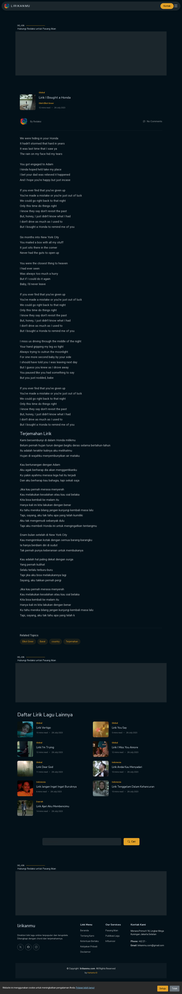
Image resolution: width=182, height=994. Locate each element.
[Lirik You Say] (101, 729)
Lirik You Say (119, 728)
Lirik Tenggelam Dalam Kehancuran (133, 787)
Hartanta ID (92, 973)
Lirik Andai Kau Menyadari (127, 767)
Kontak (167, 6)
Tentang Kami (87, 936)
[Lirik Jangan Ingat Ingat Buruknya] (25, 788)
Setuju (162, 988)
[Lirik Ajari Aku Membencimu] (25, 807)
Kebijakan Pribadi (88, 946)
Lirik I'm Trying (45, 747)
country (56, 641)
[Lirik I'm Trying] (25, 748)
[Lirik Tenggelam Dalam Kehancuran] (101, 788)
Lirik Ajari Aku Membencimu (52, 806)
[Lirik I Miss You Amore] (101, 748)
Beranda (84, 930)
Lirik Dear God (44, 767)
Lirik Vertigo (43, 728)
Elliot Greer (28, 641)
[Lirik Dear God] (25, 768)
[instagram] (36, 947)
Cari (132, 842)
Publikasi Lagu (112, 936)
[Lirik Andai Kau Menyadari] (101, 768)
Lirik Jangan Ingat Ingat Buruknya (56, 787)
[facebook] (28, 947)
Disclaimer (85, 952)
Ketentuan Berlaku (89, 941)
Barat (42, 641)
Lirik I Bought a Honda (55, 97)
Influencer (110, 941)
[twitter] (20, 947)
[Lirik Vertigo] (25, 729)
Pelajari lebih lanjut (85, 987)
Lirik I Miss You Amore (125, 747)
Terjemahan (72, 641)
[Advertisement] (91, 53)
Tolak (174, 988)
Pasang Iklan (111, 930)
